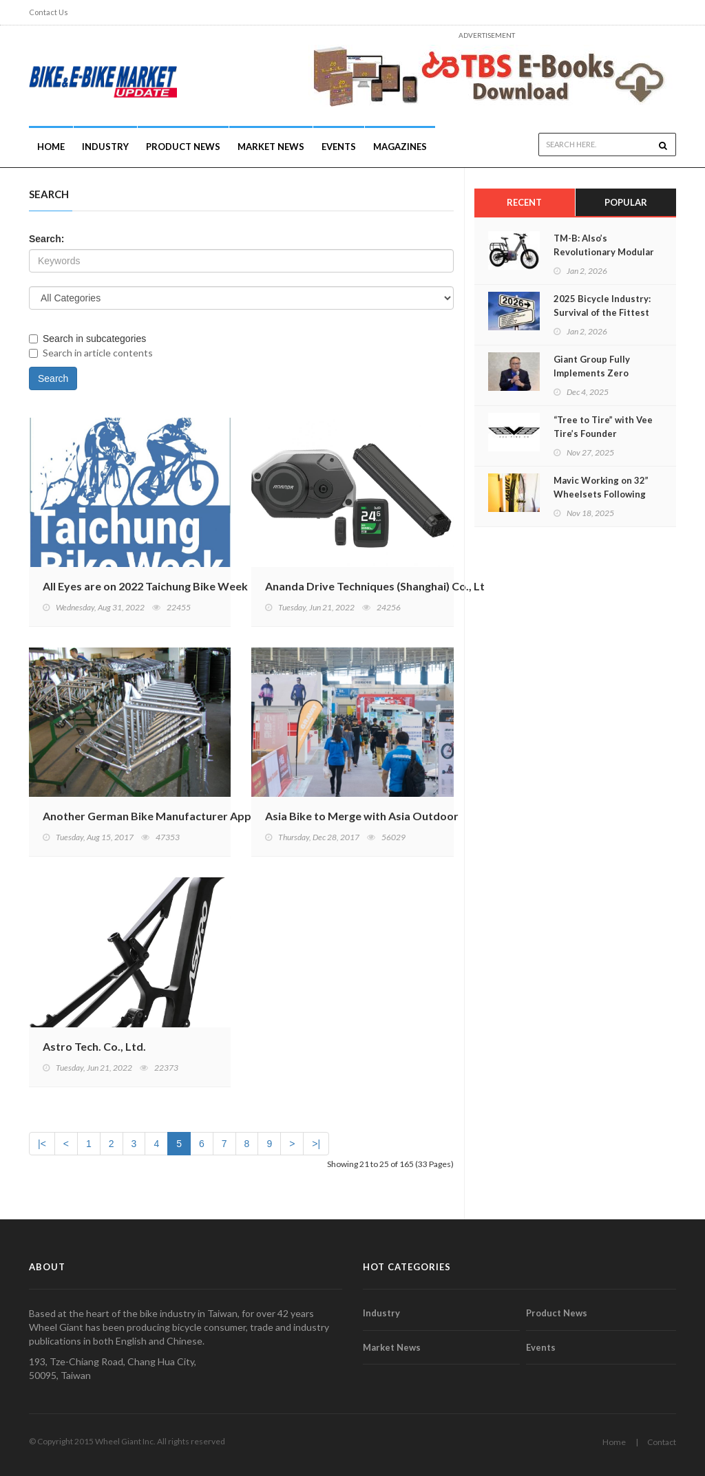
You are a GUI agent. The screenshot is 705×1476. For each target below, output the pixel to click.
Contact (661, 1442)
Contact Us (48, 12)
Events (339, 146)
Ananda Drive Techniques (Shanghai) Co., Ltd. (379, 585)
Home (51, 146)
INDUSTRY (105, 146)
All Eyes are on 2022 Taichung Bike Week (145, 585)
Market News (271, 146)
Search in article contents (91, 353)
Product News (183, 146)
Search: (46, 238)
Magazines (400, 146)
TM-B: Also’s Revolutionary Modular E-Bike (604, 252)
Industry (381, 1312)
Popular (625, 202)
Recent (524, 202)
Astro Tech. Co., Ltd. (94, 1046)
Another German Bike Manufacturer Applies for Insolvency (193, 815)
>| (316, 1143)
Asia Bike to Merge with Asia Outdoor (362, 815)
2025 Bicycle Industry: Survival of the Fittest (602, 305)
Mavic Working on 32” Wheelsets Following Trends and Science (601, 494)
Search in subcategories (87, 338)
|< (42, 1143)
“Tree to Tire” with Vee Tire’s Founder (603, 426)
